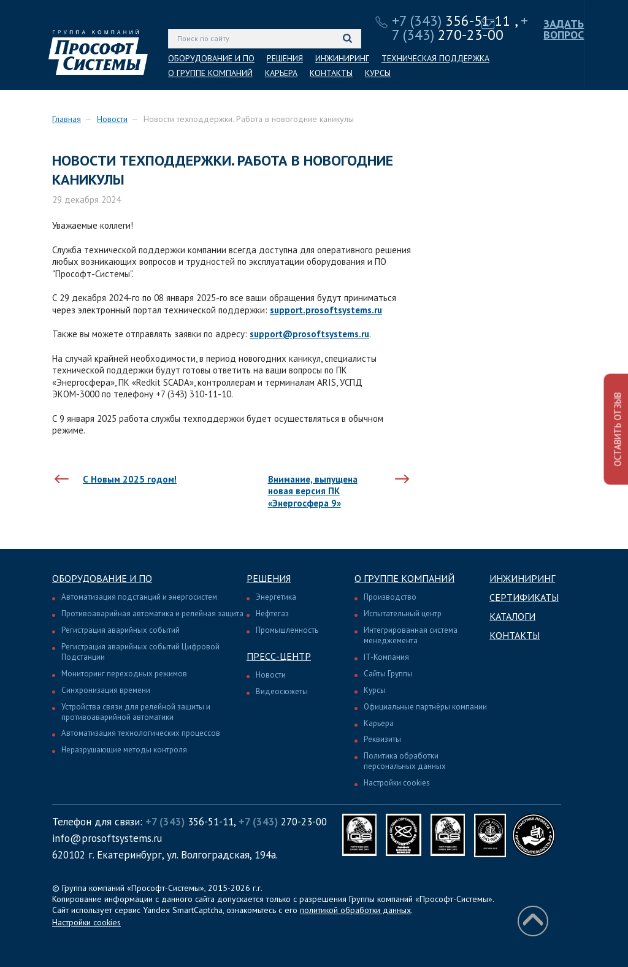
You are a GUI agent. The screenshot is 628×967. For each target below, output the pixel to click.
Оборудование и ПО (102, 578)
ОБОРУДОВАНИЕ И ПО (211, 58)
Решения (269, 578)
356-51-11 (451, 20)
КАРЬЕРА (281, 72)
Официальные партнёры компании (425, 706)
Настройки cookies (397, 783)
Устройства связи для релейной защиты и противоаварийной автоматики (135, 711)
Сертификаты (524, 597)
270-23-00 (460, 28)
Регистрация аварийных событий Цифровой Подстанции (140, 651)
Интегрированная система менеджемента (411, 635)
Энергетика (276, 597)
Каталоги (512, 616)
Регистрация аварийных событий (120, 630)
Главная (66, 118)
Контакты (514, 635)
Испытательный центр (403, 613)
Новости (112, 118)
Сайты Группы (388, 673)
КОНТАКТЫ (331, 72)
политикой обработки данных (355, 909)
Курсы (375, 690)
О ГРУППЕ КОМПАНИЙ (210, 72)
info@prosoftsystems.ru (107, 838)
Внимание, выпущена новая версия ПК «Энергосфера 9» (313, 491)
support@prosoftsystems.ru (309, 334)
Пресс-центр (279, 656)
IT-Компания (386, 657)
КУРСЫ (378, 72)
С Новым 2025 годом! (130, 479)
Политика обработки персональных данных (405, 761)
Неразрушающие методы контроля (124, 749)
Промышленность (287, 630)
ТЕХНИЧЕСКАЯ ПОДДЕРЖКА (435, 58)
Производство (390, 597)
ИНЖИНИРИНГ (342, 58)
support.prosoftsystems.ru (326, 310)
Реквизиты (382, 739)
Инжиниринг (522, 578)
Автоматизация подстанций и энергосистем (139, 597)
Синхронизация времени (105, 690)
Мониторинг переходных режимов (124, 673)
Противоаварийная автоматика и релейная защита (152, 613)
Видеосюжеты (282, 691)
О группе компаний (404, 578)
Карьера (379, 723)
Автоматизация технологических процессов (140, 733)
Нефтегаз (272, 613)
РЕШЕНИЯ (285, 58)
